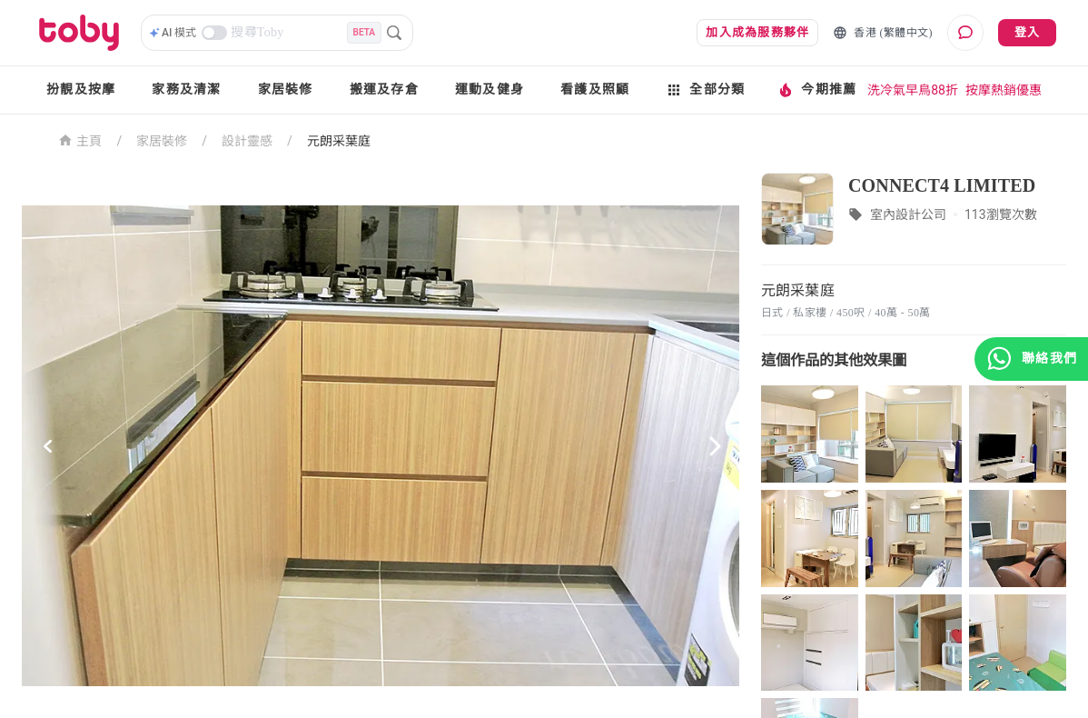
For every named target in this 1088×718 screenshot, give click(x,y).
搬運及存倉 (384, 89)
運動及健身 (489, 89)
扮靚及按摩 (80, 89)
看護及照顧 (594, 89)
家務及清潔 (186, 89)
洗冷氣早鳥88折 (912, 90)
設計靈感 (247, 141)
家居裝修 (285, 89)
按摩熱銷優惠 (1003, 90)
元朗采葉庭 (339, 141)
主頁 (80, 139)
